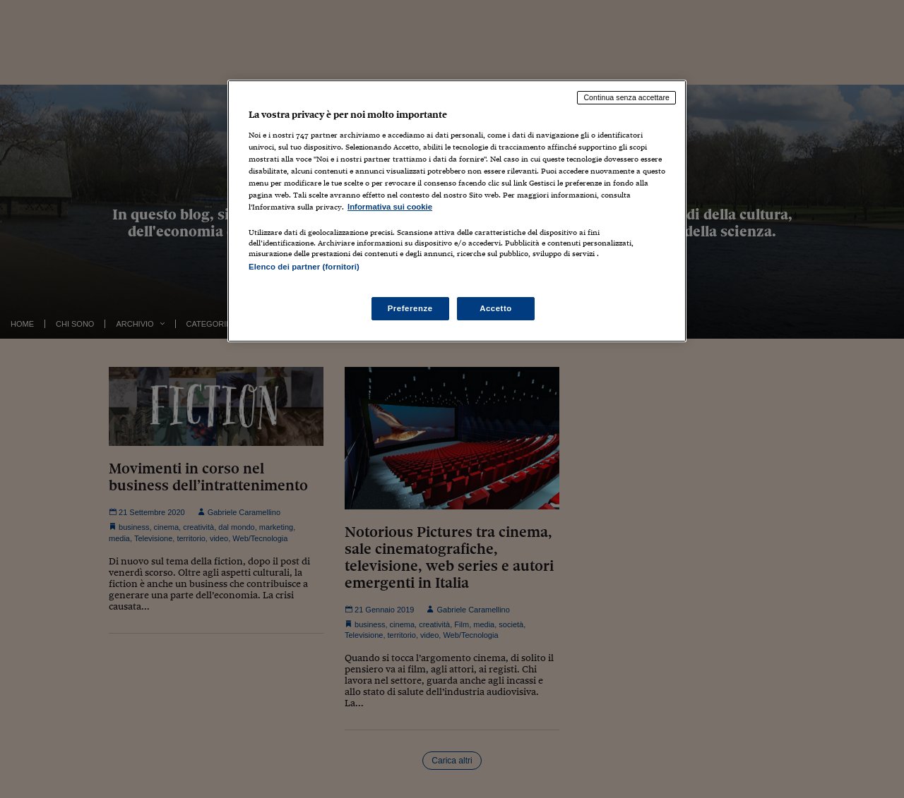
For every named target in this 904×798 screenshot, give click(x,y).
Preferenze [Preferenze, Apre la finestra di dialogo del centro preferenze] (410, 308)
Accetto (496, 308)
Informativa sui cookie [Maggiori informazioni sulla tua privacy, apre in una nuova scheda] (389, 206)
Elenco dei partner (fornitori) (304, 266)
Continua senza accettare (626, 97)
